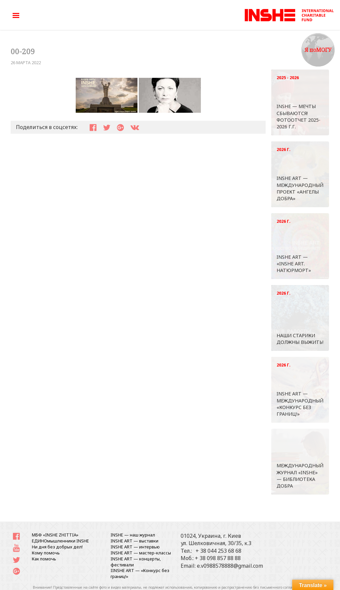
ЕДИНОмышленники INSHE (60, 541)
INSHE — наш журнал (133, 535)
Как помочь (44, 559)
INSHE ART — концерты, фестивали (136, 562)
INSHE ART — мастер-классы (141, 553)
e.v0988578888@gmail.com (230, 565)
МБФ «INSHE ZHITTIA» (55, 535)
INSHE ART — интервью (135, 547)
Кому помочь (46, 553)
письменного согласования (283, 587)
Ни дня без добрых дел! (57, 547)
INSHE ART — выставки (134, 541)
